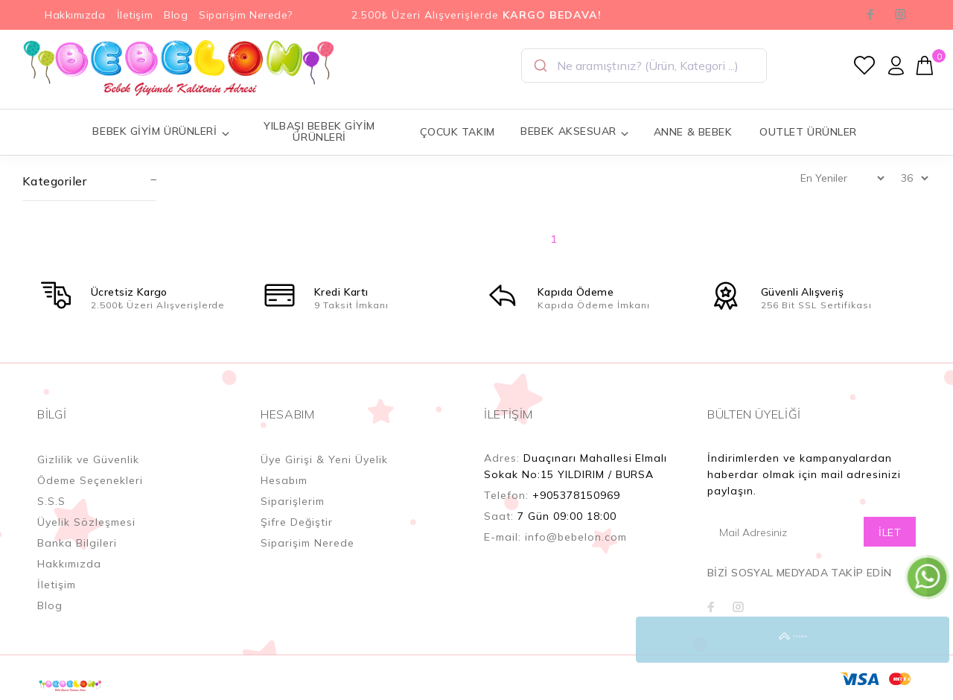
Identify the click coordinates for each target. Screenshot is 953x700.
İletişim (135, 15)
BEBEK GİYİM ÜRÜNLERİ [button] (161, 131)
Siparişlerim (293, 501)
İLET (890, 532)
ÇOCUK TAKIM (457, 132)
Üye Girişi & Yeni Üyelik (324, 459)
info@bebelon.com (576, 537)
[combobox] (644, 65)
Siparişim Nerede (307, 543)
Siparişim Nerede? (246, 15)
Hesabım (284, 480)
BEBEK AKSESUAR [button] (574, 131)
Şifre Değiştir (297, 522)
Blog (176, 15)
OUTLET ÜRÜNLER (808, 132)
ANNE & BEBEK (693, 132)
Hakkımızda (75, 15)
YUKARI (926, 640)
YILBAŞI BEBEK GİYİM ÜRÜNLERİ (319, 131)
